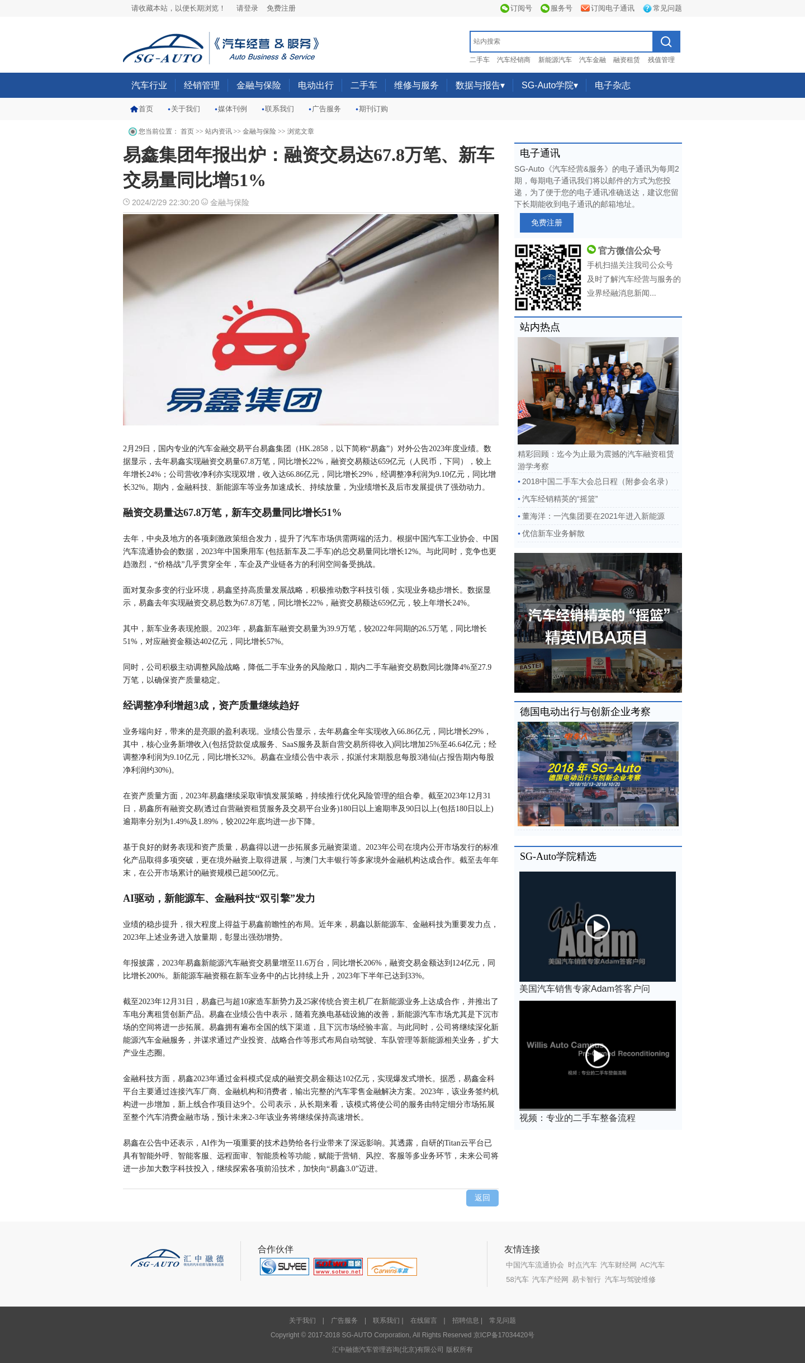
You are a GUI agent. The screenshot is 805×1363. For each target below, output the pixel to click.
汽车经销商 (514, 60)
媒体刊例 (232, 109)
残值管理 (661, 60)
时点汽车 (582, 1265)
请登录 (247, 8)
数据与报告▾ (480, 85)
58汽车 (517, 1279)
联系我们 (279, 109)
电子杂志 (613, 85)
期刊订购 (373, 109)
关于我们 (185, 109)
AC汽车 (652, 1265)
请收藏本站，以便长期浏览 (175, 8)
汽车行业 (149, 85)
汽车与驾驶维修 (630, 1279)
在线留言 (423, 1320)
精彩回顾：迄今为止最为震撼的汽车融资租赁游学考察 (598, 404)
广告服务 (326, 109)
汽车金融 (592, 60)
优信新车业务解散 (553, 533)
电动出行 (316, 85)
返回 (482, 1198)
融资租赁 (626, 60)
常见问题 (667, 8)
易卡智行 (586, 1279)
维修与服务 (416, 85)
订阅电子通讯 (612, 8)
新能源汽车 (555, 60)
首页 (146, 109)
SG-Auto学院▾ (550, 85)
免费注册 (281, 8)
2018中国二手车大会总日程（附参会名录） (597, 481)
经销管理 (202, 85)
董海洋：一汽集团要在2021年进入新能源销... (591, 518)
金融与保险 (258, 85)
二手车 (480, 60)
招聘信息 (465, 1320)
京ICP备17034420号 (503, 1335)
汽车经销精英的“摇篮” (560, 498)
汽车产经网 (550, 1279)
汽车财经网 (618, 1265)
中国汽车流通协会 (535, 1265)
